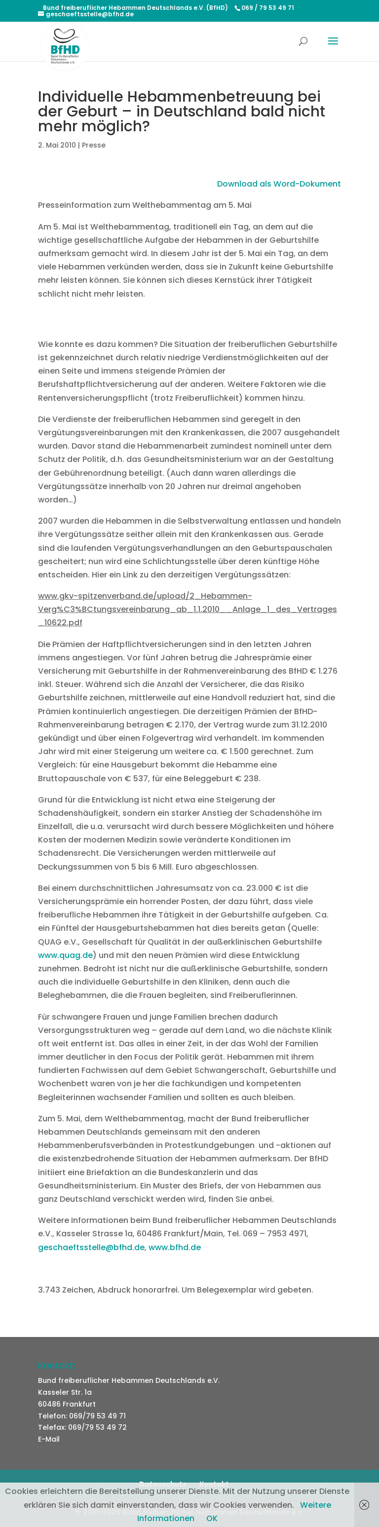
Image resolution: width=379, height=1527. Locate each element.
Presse (94, 145)
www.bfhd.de (175, 1247)
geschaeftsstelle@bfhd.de (91, 1247)
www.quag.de (65, 955)
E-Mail (49, 1439)
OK (212, 1518)
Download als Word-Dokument (279, 184)
